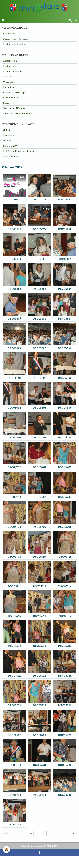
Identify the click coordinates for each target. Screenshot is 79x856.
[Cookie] (6, 849)
